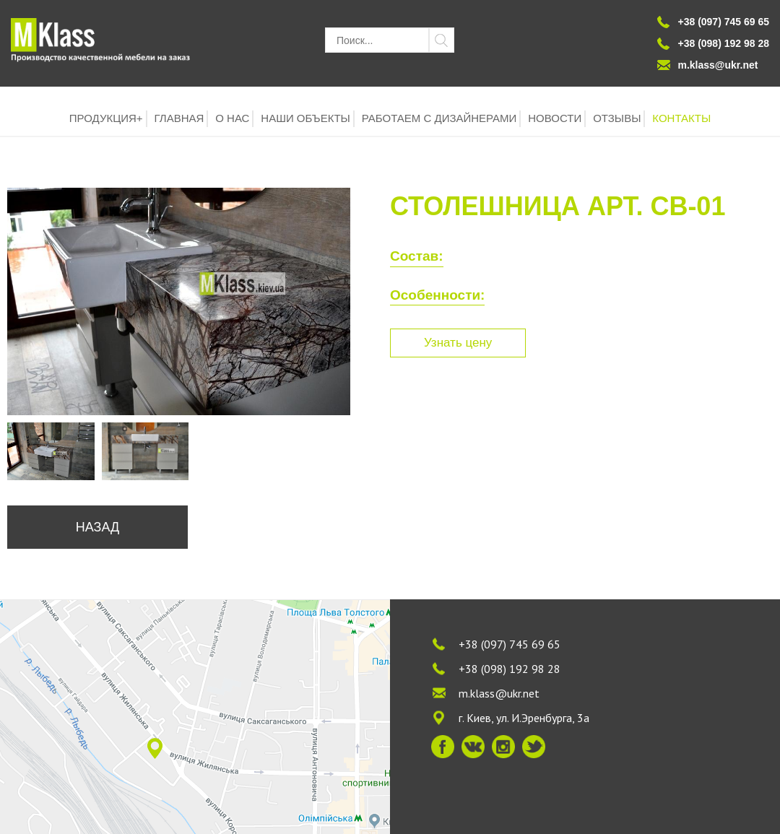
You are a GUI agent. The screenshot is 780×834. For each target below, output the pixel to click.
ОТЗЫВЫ (617, 118)
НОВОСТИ (554, 118)
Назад (97, 527)
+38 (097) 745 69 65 (509, 644)
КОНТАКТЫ (681, 118)
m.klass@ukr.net (718, 65)
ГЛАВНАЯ (179, 118)
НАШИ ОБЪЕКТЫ (305, 118)
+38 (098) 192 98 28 (509, 668)
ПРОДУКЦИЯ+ (106, 118)
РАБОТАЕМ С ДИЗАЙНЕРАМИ (439, 118)
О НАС (232, 118)
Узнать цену (458, 342)
